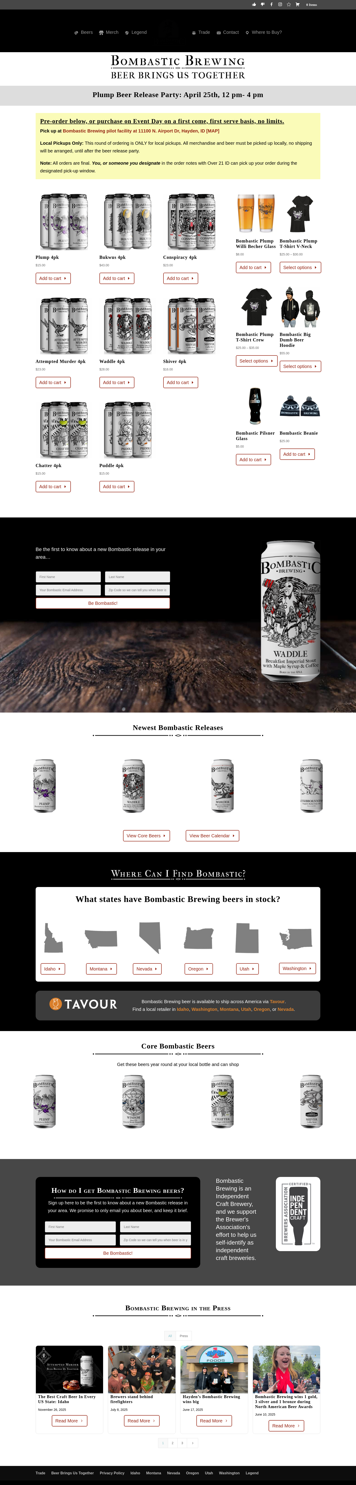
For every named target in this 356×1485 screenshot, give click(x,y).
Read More (66, 1420)
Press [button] (184, 1336)
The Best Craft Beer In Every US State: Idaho (67, 1399)
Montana (98, 968)
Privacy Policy (112, 1473)
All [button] (170, 1336)
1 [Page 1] (163, 1443)
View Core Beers (144, 835)
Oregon (195, 968)
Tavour (277, 1001)
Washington (295, 968)
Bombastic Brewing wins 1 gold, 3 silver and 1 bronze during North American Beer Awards (286, 1401)
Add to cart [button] (50, 278)
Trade (40, 1473)
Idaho (50, 968)
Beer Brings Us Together (72, 1473)
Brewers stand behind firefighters (131, 1399)
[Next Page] (192, 1443)
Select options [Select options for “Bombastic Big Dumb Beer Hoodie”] (297, 366)
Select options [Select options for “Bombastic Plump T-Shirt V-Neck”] (297, 267)
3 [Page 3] (182, 1443)
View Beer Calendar (209, 835)
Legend (252, 1473)
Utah (244, 968)
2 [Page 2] (172, 1443)
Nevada (144, 968)
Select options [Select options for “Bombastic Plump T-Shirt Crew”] (254, 360)
